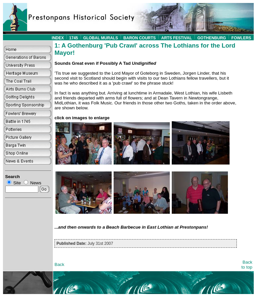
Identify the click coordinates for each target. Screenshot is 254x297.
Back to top (246, 265)
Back (59, 264)
